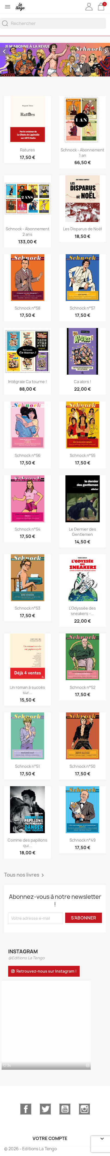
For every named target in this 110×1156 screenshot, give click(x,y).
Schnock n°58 (27, 308)
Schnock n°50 (82, 766)
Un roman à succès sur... (27, 690)
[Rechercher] (53, 23)
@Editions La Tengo (26, 957)
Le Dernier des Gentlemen (82, 532)
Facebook (25, 1109)
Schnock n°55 (82, 455)
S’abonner (83, 918)
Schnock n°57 (82, 308)
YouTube (64, 1109)
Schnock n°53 (27, 608)
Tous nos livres (25, 875)
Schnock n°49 (83, 840)
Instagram (84, 1109)
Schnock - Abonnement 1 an (82, 152)
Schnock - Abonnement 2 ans (27, 231)
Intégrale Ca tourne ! (27, 381)
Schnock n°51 (27, 766)
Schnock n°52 (82, 687)
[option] (55, 60)
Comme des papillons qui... (27, 842)
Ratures (27, 149)
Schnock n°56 (27, 455)
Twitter (45, 1109)
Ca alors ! (82, 381)
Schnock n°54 (27, 529)
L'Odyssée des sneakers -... (82, 611)
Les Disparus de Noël (82, 228)
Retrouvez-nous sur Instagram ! (46, 971)
